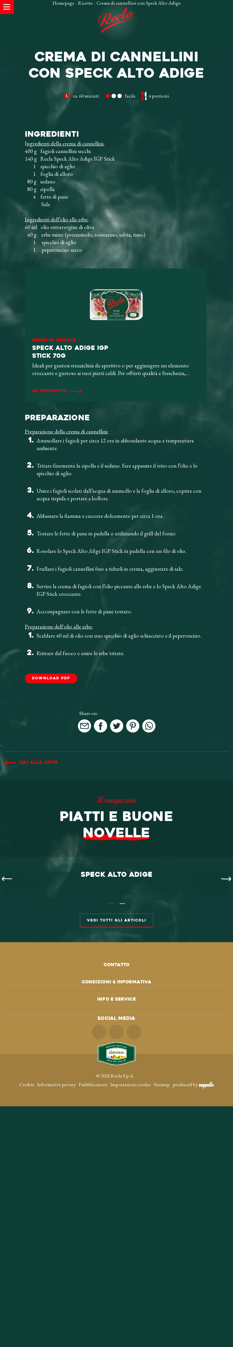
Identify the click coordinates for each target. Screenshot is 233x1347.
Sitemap (162, 1325)
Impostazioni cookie (130, 1325)
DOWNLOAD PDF (51, 779)
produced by (193, 1325)
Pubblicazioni (93, 1325)
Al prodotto (49, 492)
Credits (26, 1325)
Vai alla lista (38, 863)
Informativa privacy (56, 1325)
